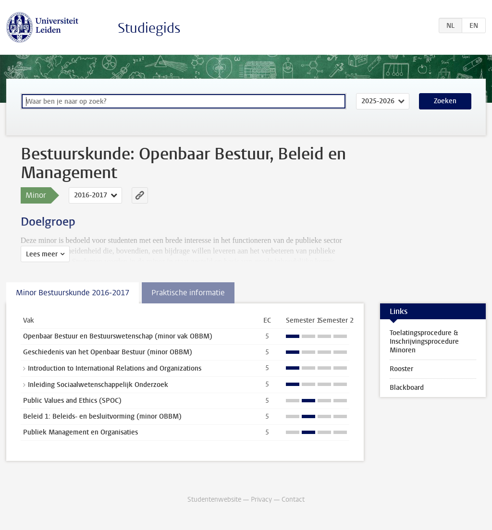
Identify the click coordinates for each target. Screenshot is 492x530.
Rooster (401, 368)
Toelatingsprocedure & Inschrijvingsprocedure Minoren (424, 341)
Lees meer (42, 254)
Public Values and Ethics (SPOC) (72, 400)
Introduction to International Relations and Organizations (114, 368)
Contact (293, 499)
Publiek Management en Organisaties (80, 432)
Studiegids (149, 28)
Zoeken (445, 101)
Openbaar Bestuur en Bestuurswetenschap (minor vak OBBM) (117, 336)
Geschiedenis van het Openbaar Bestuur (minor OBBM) (107, 352)
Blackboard (407, 387)
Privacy (261, 499)
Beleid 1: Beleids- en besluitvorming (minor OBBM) (102, 416)
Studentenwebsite (214, 499)
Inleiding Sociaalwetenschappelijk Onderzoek (98, 384)
